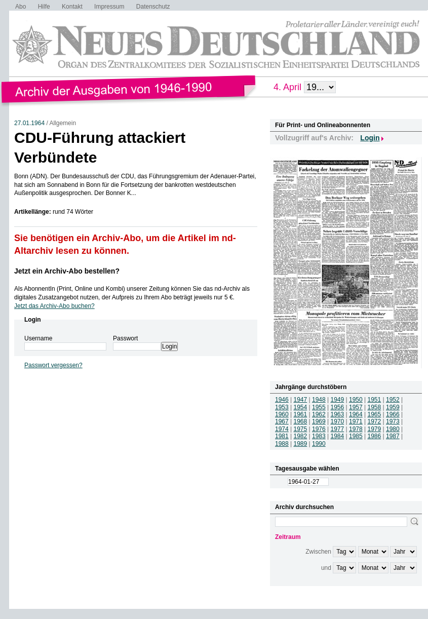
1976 (319, 429)
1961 (300, 414)
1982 (300, 436)
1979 (374, 429)
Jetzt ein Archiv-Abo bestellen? (67, 271)
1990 (319, 443)
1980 (393, 429)
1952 (393, 399)
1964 (356, 414)
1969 (319, 421)
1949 (337, 399)
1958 (374, 407)
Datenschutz (153, 6)
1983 (319, 436)
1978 (356, 429)
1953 (282, 407)
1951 (374, 399)
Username (38, 338)
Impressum (109, 6)
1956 (337, 407)
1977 (337, 429)
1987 (393, 436)
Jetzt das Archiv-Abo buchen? (54, 306)
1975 (300, 429)
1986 (374, 436)
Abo (20, 6)
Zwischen (318, 551)
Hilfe (44, 6)
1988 (282, 443)
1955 (319, 407)
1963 (337, 414)
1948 (319, 399)
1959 (393, 407)
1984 (337, 436)
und (326, 567)
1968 (300, 421)
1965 (374, 414)
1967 (282, 421)
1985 (356, 436)
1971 (356, 421)
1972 (374, 421)
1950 (356, 399)
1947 (300, 399)
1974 (282, 429)
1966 (393, 414)
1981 (282, 436)
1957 (356, 407)
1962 (319, 414)
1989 (300, 443)
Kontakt (72, 6)
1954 (300, 407)
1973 (393, 421)
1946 (282, 399)
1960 (282, 414)
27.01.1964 (29, 123)
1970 (337, 421)
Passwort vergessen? (53, 365)
